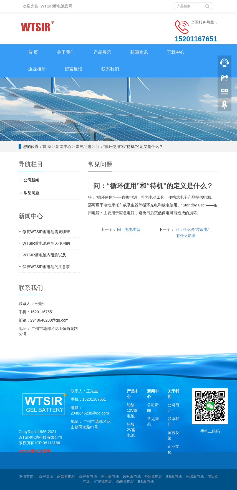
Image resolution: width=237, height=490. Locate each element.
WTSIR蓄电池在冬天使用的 (46, 243)
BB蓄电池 (174, 476)
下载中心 (176, 52)
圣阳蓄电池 (153, 476)
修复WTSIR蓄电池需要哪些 (46, 231)
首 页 (33, 52)
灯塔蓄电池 (103, 481)
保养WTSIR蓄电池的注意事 (46, 266)
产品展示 (102, 52)
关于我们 (66, 52)
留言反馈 (73, 69)
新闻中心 (63, 146)
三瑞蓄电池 (195, 476)
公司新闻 (31, 180)
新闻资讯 (139, 52)
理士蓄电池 (110, 476)
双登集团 (46, 476)
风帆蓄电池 (132, 476)
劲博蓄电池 (125, 481)
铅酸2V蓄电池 (131, 430)
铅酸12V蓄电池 (132, 410)
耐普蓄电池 (66, 476)
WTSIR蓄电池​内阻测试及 (44, 255)
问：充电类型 (128, 229)
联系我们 (110, 69)
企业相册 (37, 69)
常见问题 (83, 146)
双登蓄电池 (88, 476)
